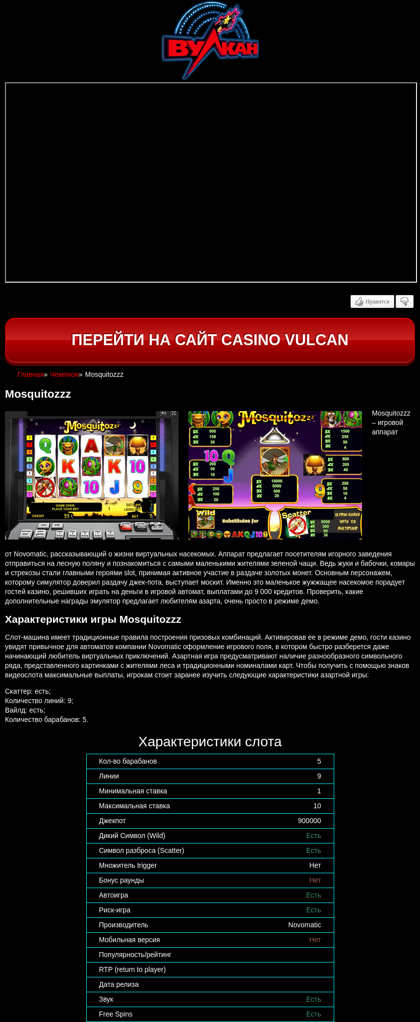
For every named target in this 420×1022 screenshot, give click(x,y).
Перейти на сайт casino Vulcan (209, 340)
